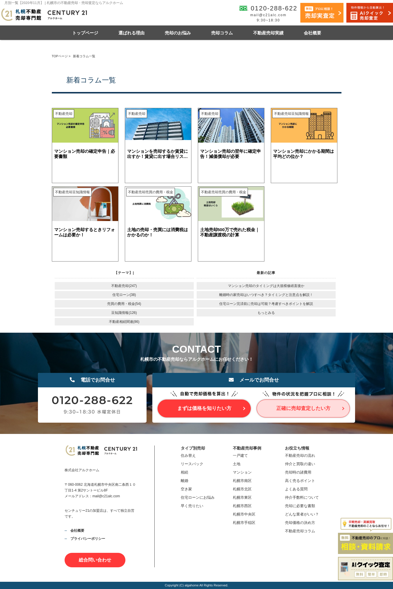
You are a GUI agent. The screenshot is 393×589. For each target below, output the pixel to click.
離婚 (184, 480)
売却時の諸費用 (298, 472)
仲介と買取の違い (300, 464)
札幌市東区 (242, 497)
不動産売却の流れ (300, 455)
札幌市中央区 (244, 514)
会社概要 (312, 32)
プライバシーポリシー (87, 539)
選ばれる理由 (131, 32)
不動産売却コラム (300, 531)
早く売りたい (192, 506)
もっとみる (266, 313)
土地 (236, 464)
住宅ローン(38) (124, 295)
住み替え (188, 455)
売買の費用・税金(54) (124, 304)
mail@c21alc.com (268, 15)
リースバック (192, 464)
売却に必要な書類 (300, 506)
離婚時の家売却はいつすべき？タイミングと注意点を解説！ (266, 295)
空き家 (186, 489)
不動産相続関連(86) (124, 322)
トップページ (85, 32)
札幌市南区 (242, 480)
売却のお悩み (178, 32)
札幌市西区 (242, 506)
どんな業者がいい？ (302, 514)
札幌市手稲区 (244, 522)
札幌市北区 (242, 489)
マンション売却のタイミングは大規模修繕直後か (266, 286)
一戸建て (240, 455)
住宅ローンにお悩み (198, 497)
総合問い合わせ (95, 559)
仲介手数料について (302, 497)
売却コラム (222, 32)
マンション (242, 472)
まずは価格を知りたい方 (204, 408)
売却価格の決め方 (300, 522)
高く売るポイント (300, 480)
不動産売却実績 (268, 32)
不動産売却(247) (124, 286)
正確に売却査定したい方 (303, 408)
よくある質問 (296, 489)
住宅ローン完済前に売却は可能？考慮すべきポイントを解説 (266, 304)
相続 (184, 472)
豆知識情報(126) (124, 313)
